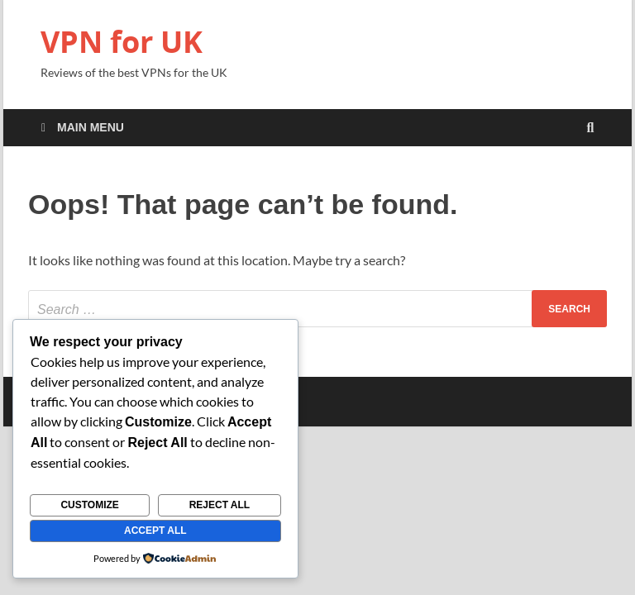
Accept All (155, 530)
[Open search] (590, 128)
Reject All (220, 505)
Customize (89, 505)
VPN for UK (122, 41)
